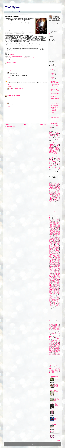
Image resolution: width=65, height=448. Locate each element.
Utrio (53, 340)
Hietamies (50, 239)
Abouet (54, 184)
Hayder (50, 236)
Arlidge (59, 188)
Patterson (58, 299)
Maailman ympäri (53, 152)
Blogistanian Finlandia (54, 123)
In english (53, 142)
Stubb (54, 330)
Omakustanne (57, 367)
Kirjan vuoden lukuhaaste (13, 11)
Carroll (57, 201)
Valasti (51, 342)
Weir (53, 347)
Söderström (52, 371)
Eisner (50, 215)
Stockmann (50, 330)
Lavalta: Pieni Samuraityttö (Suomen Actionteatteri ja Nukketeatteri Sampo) (56, 419)
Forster (53, 221)
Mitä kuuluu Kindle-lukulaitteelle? (56, 392)
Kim (54, 259)
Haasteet (55, 138)
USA (55, 169)
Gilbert (54, 225)
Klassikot (50, 147)
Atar (53, 189)
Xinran (56, 352)
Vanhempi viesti (43, 124)
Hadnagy (54, 231)
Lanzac (54, 266)
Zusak (50, 354)
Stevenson (54, 329)
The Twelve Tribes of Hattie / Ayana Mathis (55, 101)
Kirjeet (57, 146)
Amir (49, 188)
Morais (50, 283)
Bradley (57, 197)
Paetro (50, 297)
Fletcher (58, 219)
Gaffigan (50, 224)
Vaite (56, 341)
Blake (53, 196)
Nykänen (54, 292)
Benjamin (59, 193)
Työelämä (55, 168)
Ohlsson (58, 293)
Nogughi (50, 291)
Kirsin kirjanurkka (53, 403)
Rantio (57, 306)
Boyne (50, 197)
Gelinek (58, 224)
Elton (58, 215)
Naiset (33, 57)
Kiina (57, 145)
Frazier (51, 222)
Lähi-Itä (57, 150)
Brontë (59, 198)
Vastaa (8, 68)
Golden (59, 226)
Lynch (51, 274)
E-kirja (59, 134)
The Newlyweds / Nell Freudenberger (54, 106)
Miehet (55, 153)
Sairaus (56, 160)
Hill (49, 240)
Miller (50, 281)
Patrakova (54, 299)
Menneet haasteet (22, 11)
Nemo (53, 367)
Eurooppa (51, 137)
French (54, 222)
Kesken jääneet (51, 145)
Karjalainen (50, 256)
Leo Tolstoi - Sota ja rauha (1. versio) (56, 412)
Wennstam (57, 348)
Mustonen (50, 287)
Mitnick (58, 281)
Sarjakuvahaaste (51, 162)
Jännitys (51, 144)
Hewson (57, 237)
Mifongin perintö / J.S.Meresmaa (53, 96)
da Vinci (53, 354)
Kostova (56, 262)
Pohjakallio (50, 303)
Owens (58, 296)
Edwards (50, 214)
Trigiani (50, 338)
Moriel (55, 284)
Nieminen (58, 289)
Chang (59, 202)
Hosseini (55, 242)
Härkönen (57, 244)
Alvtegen (57, 187)
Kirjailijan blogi (12, 54)
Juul (49, 253)
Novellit (50, 156)
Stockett (58, 329)
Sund (53, 331)
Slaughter (57, 325)
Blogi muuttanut (52, 431)
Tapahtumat (50, 166)
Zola (58, 353)
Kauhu (58, 144)
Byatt (56, 200)
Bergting (57, 194)
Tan (59, 333)
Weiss (50, 348)
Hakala (57, 231)
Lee (52, 268)
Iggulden (54, 245)
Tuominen (57, 338)
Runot (56, 159)
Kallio (54, 254)
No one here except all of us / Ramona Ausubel (55, 103)
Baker (56, 190)
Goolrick (51, 227)
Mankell (54, 275)
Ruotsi (52, 160)
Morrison (50, 285)
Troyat (53, 338)
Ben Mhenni (55, 193)
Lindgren (50, 271)
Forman (50, 221)
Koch (50, 261)
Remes (50, 308)
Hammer (59, 232)
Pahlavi (54, 297)
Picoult (57, 301)
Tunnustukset (51, 168)
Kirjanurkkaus (52, 434)
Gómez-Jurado (51, 230)
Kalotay (58, 254)
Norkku (11, 88)
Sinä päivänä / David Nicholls (55, 90)
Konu (50, 262)
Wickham (58, 349)
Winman (59, 350)
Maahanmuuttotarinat (52, 151)
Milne (52, 281)
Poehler (58, 302)
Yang (59, 352)
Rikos (50, 159)
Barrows (59, 191)
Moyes (59, 285)
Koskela (53, 262)
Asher (51, 189)
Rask (59, 306)
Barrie (53, 191)
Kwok (50, 264)
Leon (56, 269)
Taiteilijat (57, 165)
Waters (56, 346)
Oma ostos (58, 177)
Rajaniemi (56, 305)
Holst (57, 241)
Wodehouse (57, 351)
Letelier (51, 270)
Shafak (55, 319)
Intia (59, 142)
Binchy (54, 195)
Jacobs (58, 248)
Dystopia (54, 134)
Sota (59, 164)
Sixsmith (53, 325)
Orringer (55, 295)
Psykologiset (53, 157)
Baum (55, 192)
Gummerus (58, 362)
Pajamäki (58, 297)
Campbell (50, 201)
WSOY (54, 372)
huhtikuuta (52, 77)
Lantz (51, 266)
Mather (51, 277)
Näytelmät (54, 156)
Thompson (57, 335)
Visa (53, 344)
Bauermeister (52, 192)
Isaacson (57, 247)
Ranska (57, 158)
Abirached (50, 184)
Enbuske (50, 216)
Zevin (55, 353)
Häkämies (58, 243)
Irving (54, 247)
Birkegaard (58, 195)
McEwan (50, 279)
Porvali (58, 303)
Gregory (51, 228)
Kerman (56, 257)
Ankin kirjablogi (52, 410)
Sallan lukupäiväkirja (53, 390)
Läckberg (57, 274)
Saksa (59, 160)
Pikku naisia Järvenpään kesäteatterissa (56, 379)
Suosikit (52, 165)
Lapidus (57, 266)
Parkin (58, 298)
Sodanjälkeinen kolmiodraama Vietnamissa (56, 385)
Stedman (58, 328)
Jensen (50, 250)
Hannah (55, 233)
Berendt (54, 194)
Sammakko (51, 369)
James (50, 249)
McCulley (54, 278)
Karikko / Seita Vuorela (54, 86)
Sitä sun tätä (57, 163)
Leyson (57, 270)
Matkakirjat (50, 153)
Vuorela (56, 344)
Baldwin (59, 190)
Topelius (52, 337)
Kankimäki (54, 255)
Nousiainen (54, 291)
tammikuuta (53, 81)
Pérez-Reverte (51, 305)
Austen (50, 190)
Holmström (54, 241)
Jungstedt (57, 252)
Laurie (57, 267)
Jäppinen (52, 253)
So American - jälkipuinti (54, 118)
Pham (53, 301)
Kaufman (55, 256)
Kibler (58, 258)
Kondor (58, 261)
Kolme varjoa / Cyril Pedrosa (55, 99)
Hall (59, 231)
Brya (58, 199)
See (53, 318)
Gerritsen (50, 225)
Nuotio (58, 291)
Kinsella (51, 260)
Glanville (51, 226)
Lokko (58, 272)
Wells (52, 348)
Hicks (50, 238)
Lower (52, 273)
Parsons (50, 299)
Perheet (58, 156)
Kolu (55, 261)
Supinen (57, 331)
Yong (53, 353)
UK (59, 168)
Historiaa (52, 139)
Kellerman (51, 257)
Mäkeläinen (57, 287)
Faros (54, 217)
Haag (58, 230)
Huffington (50, 243)
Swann (54, 332)
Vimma (57, 343)
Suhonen (50, 331)
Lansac (59, 265)
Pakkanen (50, 298)
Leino (50, 269)
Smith (50, 326)
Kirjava (57, 365)
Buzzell (53, 200)
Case (59, 201)
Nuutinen (50, 292)
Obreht (55, 293)
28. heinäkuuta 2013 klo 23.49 (15, 95)
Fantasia (15, 57)
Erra (55, 216)
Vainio (59, 340)
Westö (54, 349)
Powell (50, 304)
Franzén (59, 221)
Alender (52, 186)
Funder (55, 223)
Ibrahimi (50, 245)
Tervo (58, 334)
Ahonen (56, 185)
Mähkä (54, 287)
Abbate (55, 183)
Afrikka (57, 132)
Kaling (51, 254)
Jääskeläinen (56, 253)
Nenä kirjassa (12, 7)
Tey (53, 335)
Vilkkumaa (50, 343)
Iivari (58, 245)
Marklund (51, 276)
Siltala (59, 369)
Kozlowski (59, 262)
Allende (56, 186)
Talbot (53, 333)
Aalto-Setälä (50, 183)
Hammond (51, 233)
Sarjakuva (54, 161)
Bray (53, 198)
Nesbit (55, 288)
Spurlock (54, 328)
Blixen (55, 196)
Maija (8, 62)
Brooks (51, 199)
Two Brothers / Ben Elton (55, 122)
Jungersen (53, 252)
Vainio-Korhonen (52, 341)
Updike (50, 340)
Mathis (55, 277)
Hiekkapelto (53, 238)
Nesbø (58, 288)
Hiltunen (53, 240)
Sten (50, 329)
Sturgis (56, 330)
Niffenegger (50, 290)
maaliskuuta (53, 78)
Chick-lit (50, 134)
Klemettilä (58, 260)
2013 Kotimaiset (10, 57)
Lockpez (52, 272)
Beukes (51, 195)
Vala (59, 341)
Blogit (53, 133)
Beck (58, 192)
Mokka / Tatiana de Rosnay (55, 117)
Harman (55, 234)
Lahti (50, 265)
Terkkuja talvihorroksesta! (55, 82)
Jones (50, 252)
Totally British (56, 167)
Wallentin (58, 345)
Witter (54, 351)
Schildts (55, 369)
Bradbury (54, 197)
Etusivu (6, 11)
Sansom (58, 313)
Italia (52, 143)
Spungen (50, 328)
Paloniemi (54, 298)
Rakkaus (51, 158)
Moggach (53, 282)
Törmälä (56, 339)
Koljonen (53, 261)
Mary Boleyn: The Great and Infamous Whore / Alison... (55, 114)
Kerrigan (59, 257)
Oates (50, 293)
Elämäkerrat (58, 135)
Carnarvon (54, 201)
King (56, 259)
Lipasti (58, 271)
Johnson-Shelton (54, 251)
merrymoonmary (35, 444)
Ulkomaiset (52, 171)
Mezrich (58, 280)
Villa (53, 343)
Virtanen (50, 344)
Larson (50, 267)
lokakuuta (52, 69)
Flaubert (54, 219)
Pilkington (50, 302)
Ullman (58, 339)
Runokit (59, 368)
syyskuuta (52, 70)
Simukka (52, 324)
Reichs (55, 307)
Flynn (50, 220)
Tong (49, 337)
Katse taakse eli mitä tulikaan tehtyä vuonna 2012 (55, 125)
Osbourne (58, 295)
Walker (51, 345)
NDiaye (50, 288)
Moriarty (50, 284)
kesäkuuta (52, 74)
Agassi (53, 185)
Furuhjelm (58, 223)
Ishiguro (50, 248)
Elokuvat (52, 135)
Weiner (50, 347)
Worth (50, 352)
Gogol (56, 226)
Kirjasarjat (20, 57)
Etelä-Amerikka (57, 136)
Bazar (57, 360)
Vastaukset (10, 70)
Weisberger (57, 347)
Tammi (57, 371)
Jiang (53, 250)
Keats (58, 256)
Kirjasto (24, 57)
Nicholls (55, 289)
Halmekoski (55, 232)
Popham (55, 303)
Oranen (51, 295)
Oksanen (55, 294)
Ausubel (53, 190)
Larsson (54, 267)
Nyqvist (58, 292)
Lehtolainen (57, 268)
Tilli (54, 336)
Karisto (18, 57)
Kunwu (55, 263)
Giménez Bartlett (58, 225)
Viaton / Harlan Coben (54, 89)
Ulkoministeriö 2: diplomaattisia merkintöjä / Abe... (55, 84)
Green (58, 227)
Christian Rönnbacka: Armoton (56, 405)
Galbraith (54, 224)
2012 (51, 127)
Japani (57, 143)
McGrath (54, 279)
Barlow (51, 191)
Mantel (58, 275)
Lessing (59, 269)
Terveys (50, 167)
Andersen (56, 188)
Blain (50, 196)
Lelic (53, 269)
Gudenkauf (57, 229)
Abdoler (58, 183)
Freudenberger (57, 222)
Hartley (52, 235)
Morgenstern (57, 283)
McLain (50, 280)
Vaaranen (56, 340)
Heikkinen (54, 236)
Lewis (54, 270)
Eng (52, 216)
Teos (50, 372)
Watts (58, 346)
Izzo (55, 248)
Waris (53, 346)
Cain (58, 200)
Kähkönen (56, 264)
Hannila (59, 233)
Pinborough (54, 302)
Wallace (55, 345)
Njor (56, 290)
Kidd (49, 259)
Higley (58, 239)
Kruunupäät (51, 148)
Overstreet (55, 296)
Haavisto (50, 231)
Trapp (58, 337)
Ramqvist (50, 306)
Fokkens (54, 220)
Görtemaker (55, 230)
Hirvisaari (58, 240)
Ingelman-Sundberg (56, 246)
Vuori (59, 344)
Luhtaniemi (55, 273)
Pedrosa (58, 300)
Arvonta (50, 133)
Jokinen (58, 251)
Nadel (53, 288)
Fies (54, 218)
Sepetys (51, 319)
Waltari (50, 346)
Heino (58, 236)
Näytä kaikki (58, 440)
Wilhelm (56, 350)
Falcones (58, 216)
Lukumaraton (57, 149)
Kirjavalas (52, 383)
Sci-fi (57, 162)
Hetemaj (54, 237)
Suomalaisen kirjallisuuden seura (55, 370)
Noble (58, 290)
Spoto (58, 327)
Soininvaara (54, 326)
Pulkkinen (54, 304)
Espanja (52, 136)
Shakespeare (52, 321)
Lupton (59, 273)
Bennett (51, 194)
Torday (56, 337)
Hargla (51, 234)
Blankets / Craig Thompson (55, 98)
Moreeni (57, 366)
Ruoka (59, 159)
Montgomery (57, 282)
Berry (59, 194)
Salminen (53, 312)
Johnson (50, 251)
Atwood (56, 189)
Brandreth (50, 198)
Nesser (50, 289)
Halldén (52, 232)
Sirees (50, 325)
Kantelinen (58, 255)
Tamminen (56, 333)
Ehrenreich (54, 214)
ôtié (59, 354)
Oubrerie (50, 296)
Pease (55, 300)
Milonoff (55, 281)
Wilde (50, 350)
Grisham (57, 228)
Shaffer (58, 319)
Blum (58, 196)
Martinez (59, 276)
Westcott (50, 349)
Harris (59, 234)
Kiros (55, 260)
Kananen (50, 255)
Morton (55, 285)
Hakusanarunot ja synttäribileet (53, 110)
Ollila (59, 294)
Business (57, 133)
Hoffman (50, 241)
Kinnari (59, 259)
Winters (51, 351)
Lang (56, 265)
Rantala (54, 306)
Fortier (56, 221)
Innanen (50, 247)
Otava (50, 368)
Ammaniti (52, 188)
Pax (52, 300)
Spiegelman (54, 327)
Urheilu (59, 171)
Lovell (50, 273)
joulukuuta (52, 66)
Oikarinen (52, 294)
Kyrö (53, 264)
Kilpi (52, 259)
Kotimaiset (27, 57)
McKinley (58, 279)
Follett (58, 220)
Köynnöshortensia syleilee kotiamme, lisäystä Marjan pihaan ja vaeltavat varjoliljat (57, 399)
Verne (58, 342)
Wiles (53, 350)
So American (54, 164)
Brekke (56, 198)
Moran (53, 283)
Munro (53, 286)
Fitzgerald (50, 219)
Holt (59, 241)
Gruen (50, 229)
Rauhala (52, 307)
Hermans (50, 237)
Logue (55, 272)
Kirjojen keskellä (53, 424)
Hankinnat (58, 138)
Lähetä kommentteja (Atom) (11, 126)
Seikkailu (36, 57)
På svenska (58, 157)
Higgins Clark (55, 239)
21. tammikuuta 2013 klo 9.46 (13, 62)
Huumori (58, 139)
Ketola (53, 258)
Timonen (58, 336)
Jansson (56, 249)
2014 (51, 64)
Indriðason (50, 246)
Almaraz (59, 186)
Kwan (58, 263)
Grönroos (53, 229)
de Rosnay (56, 354)
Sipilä (56, 324)
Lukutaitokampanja (51, 150)
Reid (58, 307)
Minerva (52, 366)
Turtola (50, 339)
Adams (50, 185)
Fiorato (58, 218)
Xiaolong (53, 352)
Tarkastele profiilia (52, 29)
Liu (49, 272)
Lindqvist (55, 271)
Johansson (57, 250)
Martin (55, 276)
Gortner (55, 227)
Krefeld (51, 263)
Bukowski (50, 200)
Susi (59, 331)
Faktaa (56, 137)
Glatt (54, 226)
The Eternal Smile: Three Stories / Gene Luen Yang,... (55, 94)
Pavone (50, 300)
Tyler (52, 339)
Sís (50, 333)
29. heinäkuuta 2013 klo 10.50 (18, 102)
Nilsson (54, 290)
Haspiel (58, 235)
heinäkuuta (53, 73)
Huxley (54, 243)
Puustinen (58, 304)
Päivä (56, 368)
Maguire (50, 275)
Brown (55, 199)
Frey (49, 223)
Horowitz (51, 242)
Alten (54, 187)
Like (59, 365)
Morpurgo (58, 284)
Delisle (54, 211)
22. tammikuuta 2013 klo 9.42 (18, 88)
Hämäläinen (51, 244)
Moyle (51, 286)
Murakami (57, 286)
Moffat (50, 282)
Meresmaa (30, 57)
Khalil (56, 258)
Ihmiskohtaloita (58, 140)
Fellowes (58, 217)
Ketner (51, 258)
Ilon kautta (50, 33)
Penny (50, 301)
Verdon (55, 342)
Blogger (45, 444)
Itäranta (53, 248)
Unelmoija (9, 95)
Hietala (58, 238)
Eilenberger (57, 214)
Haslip (55, 235)
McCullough (57, 278)
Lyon (53, 274)
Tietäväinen (51, 336)
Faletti (50, 217)
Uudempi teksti (8, 124)
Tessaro (50, 335)
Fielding (50, 218)
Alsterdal (51, 187)
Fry (52, 223)
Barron (56, 191)
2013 (51, 65)
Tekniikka (56, 166)
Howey (58, 242)
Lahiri (59, 264)
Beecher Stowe (51, 193)
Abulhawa (57, 184)
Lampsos (54, 265)
